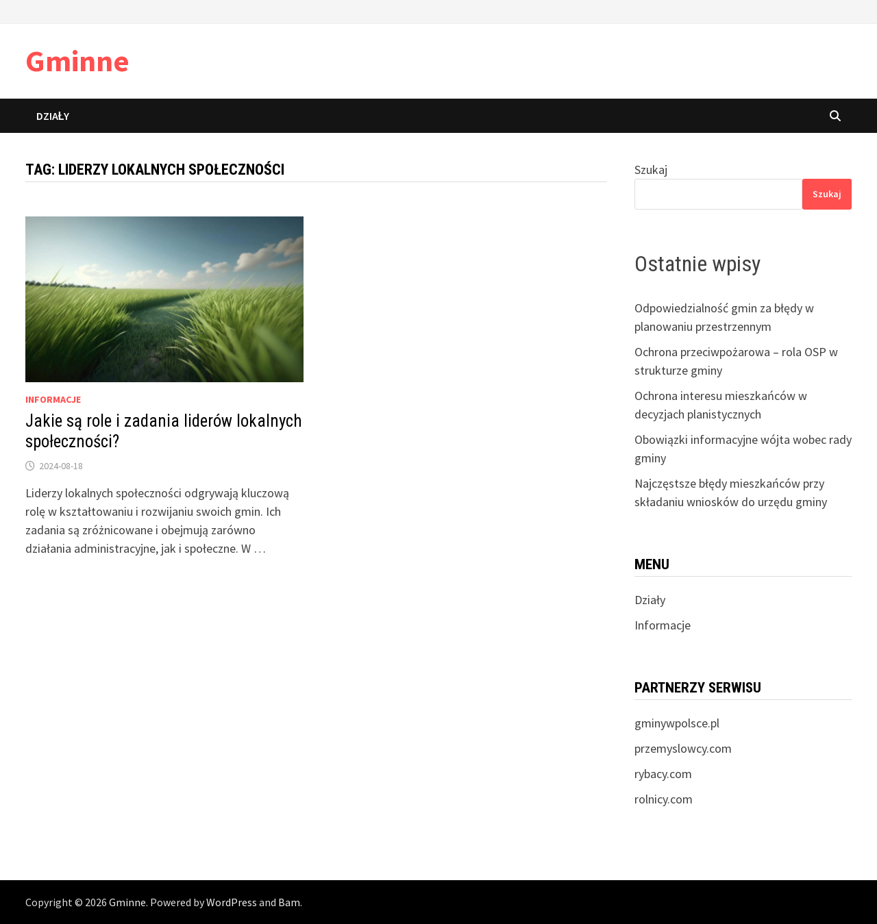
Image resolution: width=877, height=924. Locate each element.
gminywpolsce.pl (676, 723)
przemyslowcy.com (683, 748)
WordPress (231, 902)
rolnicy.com (663, 799)
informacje (53, 399)
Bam (289, 902)
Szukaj (650, 169)
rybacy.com (663, 774)
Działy (53, 116)
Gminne (77, 60)
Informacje (662, 625)
